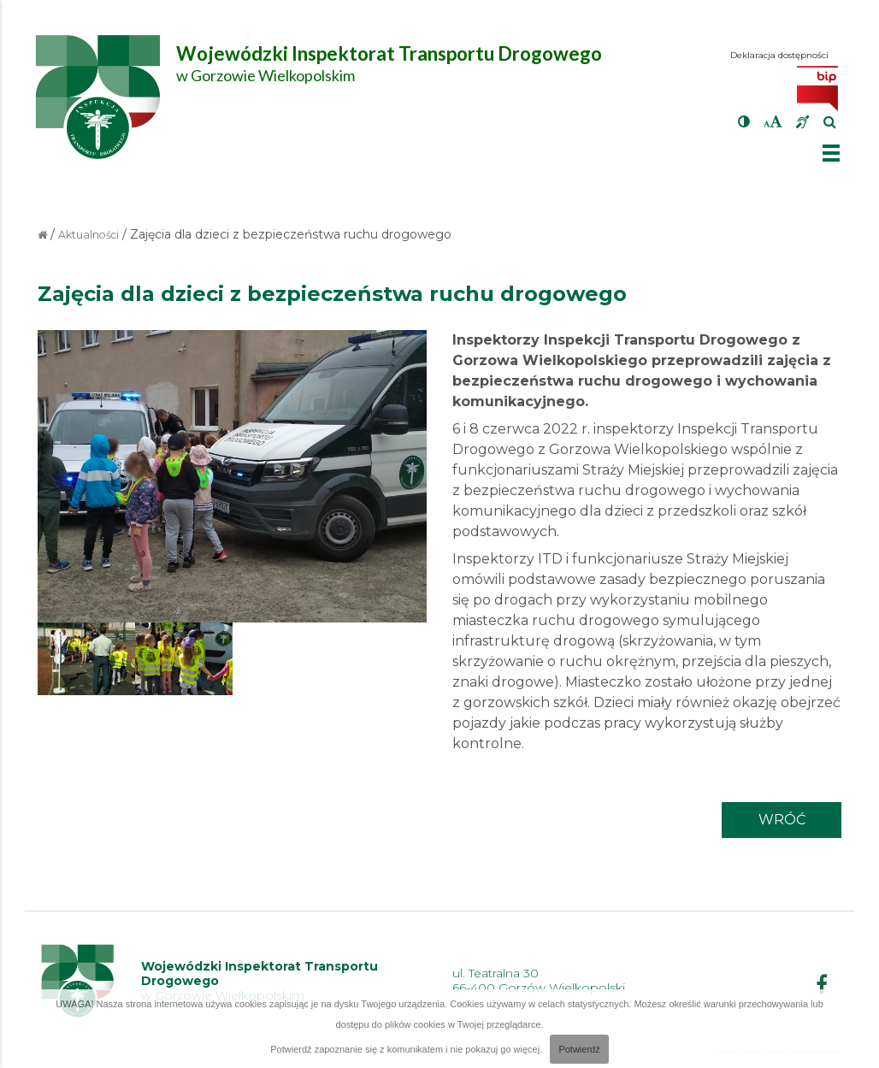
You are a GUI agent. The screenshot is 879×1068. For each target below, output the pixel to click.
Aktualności (88, 234)
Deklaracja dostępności (779, 55)
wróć (781, 819)
